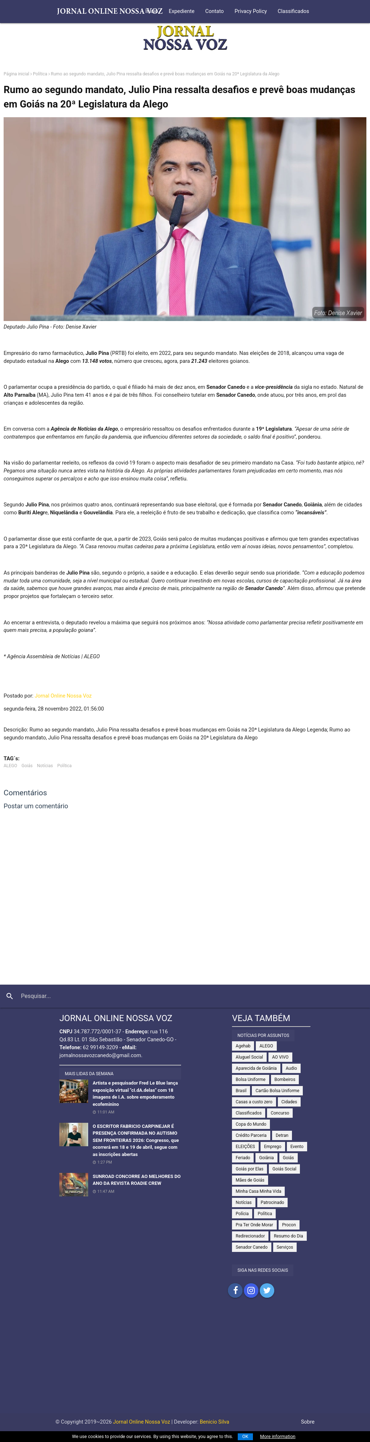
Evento (297, 1146)
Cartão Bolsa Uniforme (277, 1090)
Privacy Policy (251, 11)
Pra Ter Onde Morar (254, 1224)
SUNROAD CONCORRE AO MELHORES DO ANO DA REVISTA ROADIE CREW (136, 1180)
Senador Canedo (251, 1247)
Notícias (45, 765)
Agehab (243, 1045)
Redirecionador (250, 1236)
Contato (214, 11)
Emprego (272, 1146)
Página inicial (16, 73)
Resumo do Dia (288, 1236)
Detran (282, 1135)
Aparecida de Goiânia (256, 1068)
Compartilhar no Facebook (235, 1290)
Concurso (280, 1113)
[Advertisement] (185, 1362)
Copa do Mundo (251, 1124)
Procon (289, 1224)
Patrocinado (272, 1202)
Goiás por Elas (249, 1168)
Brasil (241, 1090)
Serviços (285, 1247)
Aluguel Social (249, 1057)
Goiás (27, 765)
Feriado (243, 1157)
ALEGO (10, 765)
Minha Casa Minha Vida (258, 1191)
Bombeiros (285, 1079)
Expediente (181, 11)
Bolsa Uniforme (250, 1079)
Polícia (242, 1213)
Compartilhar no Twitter (267, 1290)
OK (245, 1436)
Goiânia (266, 1157)
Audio (291, 1068)
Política (40, 73)
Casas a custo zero (254, 1101)
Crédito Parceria (251, 1135)
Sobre (308, 1422)
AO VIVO (280, 1057)
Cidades (289, 1101)
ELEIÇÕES (245, 1146)
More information (278, 1436)
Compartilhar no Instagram (251, 1290)
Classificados (293, 11)
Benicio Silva (214, 1422)
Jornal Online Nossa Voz (63, 696)
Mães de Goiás (250, 1180)
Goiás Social (284, 1168)
